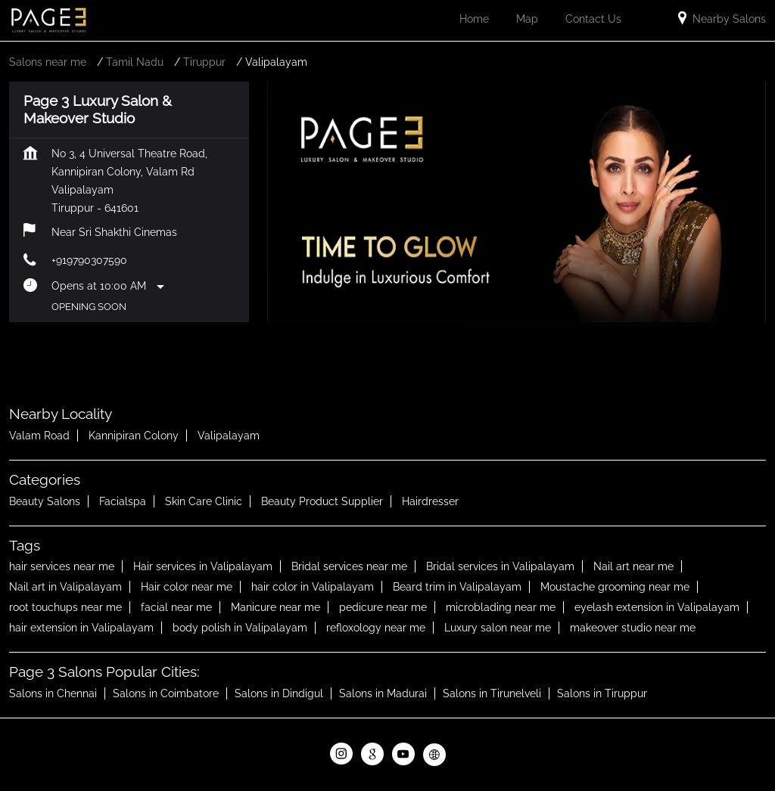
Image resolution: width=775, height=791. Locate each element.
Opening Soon (88, 306)
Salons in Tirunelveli (492, 693)
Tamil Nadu (134, 62)
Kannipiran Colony (134, 436)
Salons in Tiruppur (602, 693)
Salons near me (47, 62)
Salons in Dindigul (279, 693)
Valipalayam (229, 436)
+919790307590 (89, 260)
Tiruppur (204, 62)
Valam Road (39, 436)
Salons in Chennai (53, 693)
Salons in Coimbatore (166, 693)
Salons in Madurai (383, 693)
